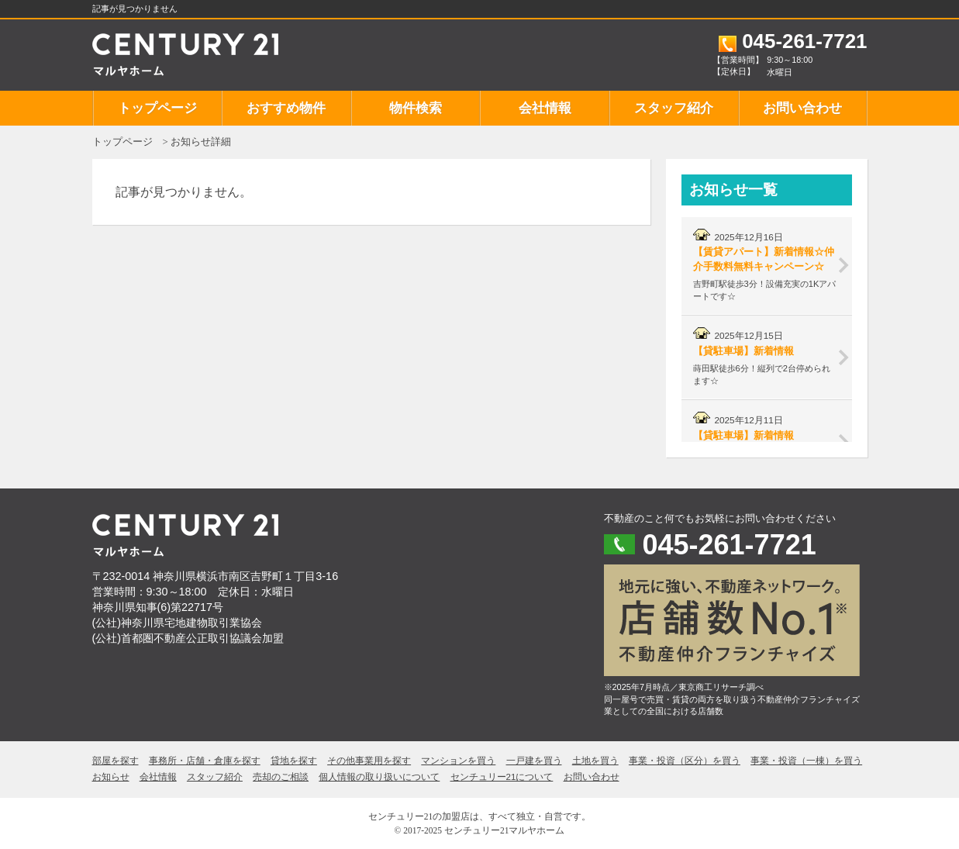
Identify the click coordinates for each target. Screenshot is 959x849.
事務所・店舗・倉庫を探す (204, 760)
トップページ (157, 108)
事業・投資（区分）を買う (684, 760)
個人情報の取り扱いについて (379, 777)
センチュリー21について (502, 777)
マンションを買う (458, 760)
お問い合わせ (802, 108)
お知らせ (110, 777)
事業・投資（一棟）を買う (806, 760)
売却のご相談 (281, 777)
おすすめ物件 (286, 108)
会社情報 (545, 108)
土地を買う (595, 760)
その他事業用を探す (369, 760)
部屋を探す (115, 760)
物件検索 (415, 108)
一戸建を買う (534, 760)
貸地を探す (294, 760)
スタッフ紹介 (673, 108)
